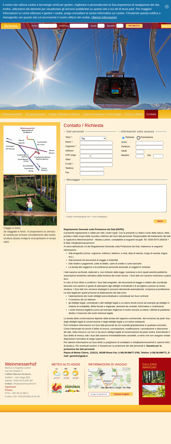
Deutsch (166, 26)
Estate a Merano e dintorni (64, 114)
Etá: (149, 155)
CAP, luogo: (70, 155)
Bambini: (125, 155)
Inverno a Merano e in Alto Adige (102, 114)
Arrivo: (124, 142)
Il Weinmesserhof (12, 114)
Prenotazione (147, 137)
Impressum (10, 387)
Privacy (8, 390)
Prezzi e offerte (134, 114)
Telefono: (69, 168)
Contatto (151, 114)
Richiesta (129, 137)
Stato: (68, 159)
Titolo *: (68, 137)
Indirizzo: (69, 151)
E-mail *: (69, 164)
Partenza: (125, 146)
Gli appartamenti (35, 114)
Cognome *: (70, 146)
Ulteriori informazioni (104, 17)
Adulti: (124, 151)
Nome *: (69, 142)
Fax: (67, 172)
